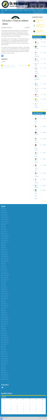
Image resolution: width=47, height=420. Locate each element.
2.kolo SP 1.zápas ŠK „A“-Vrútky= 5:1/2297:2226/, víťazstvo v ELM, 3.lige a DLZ (8, 67)
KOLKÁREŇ (25, 10)
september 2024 (6, 240)
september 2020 (6, 305)
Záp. (41, 39)
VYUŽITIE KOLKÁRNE (40, 10)
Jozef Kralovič (9, 27)
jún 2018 (4, 347)
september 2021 (6, 298)
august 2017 (5, 363)
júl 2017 (4, 365)
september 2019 (6, 323)
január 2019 (5, 335)
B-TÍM (13, 10)
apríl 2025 (4, 228)
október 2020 (5, 303)
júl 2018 (4, 346)
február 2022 (5, 289)
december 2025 (5, 215)
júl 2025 (4, 224)
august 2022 (5, 280)
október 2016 (5, 377)
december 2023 (5, 254)
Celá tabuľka (43, 109)
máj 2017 (4, 368)
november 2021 (5, 295)
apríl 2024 (4, 247)
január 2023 (5, 272)
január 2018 (5, 354)
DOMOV (2, 10)
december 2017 (5, 356)
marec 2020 (5, 312)
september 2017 (6, 361)
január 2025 (5, 233)
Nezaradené (27, 27)
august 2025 (5, 222)
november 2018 (5, 338)
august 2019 (5, 324)
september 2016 (6, 379)
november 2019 (5, 319)
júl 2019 (4, 326)
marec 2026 (5, 210)
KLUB (29, 10)
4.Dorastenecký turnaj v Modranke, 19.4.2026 (40, 31)
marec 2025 (5, 229)
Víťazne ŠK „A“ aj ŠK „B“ (24, 65)
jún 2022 (4, 284)
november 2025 (5, 217)
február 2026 (5, 212)
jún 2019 (4, 328)
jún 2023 (4, 265)
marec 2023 (5, 268)
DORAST (16, 10)
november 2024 (5, 236)
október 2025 (5, 219)
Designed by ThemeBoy (42, 417)
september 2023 (6, 259)
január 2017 (5, 372)
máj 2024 (4, 245)
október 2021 (5, 296)
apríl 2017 (4, 370)
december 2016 (5, 374)
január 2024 (5, 252)
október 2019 (5, 321)
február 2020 (5, 314)
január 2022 (5, 291)
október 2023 (5, 258)
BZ (44, 115)
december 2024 (5, 235)
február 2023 (5, 270)
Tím (35, 39)
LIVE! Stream (33, 10)
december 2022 (5, 273)
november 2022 (5, 275)
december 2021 (5, 293)
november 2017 (5, 358)
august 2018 (5, 344)
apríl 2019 (4, 330)
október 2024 (5, 238)
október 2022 (5, 277)
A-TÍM (10, 10)
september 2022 (6, 279)
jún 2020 (4, 310)
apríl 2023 (4, 266)
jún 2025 (4, 226)
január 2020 (5, 316)
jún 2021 (4, 302)
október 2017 (5, 360)
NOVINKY (6, 10)
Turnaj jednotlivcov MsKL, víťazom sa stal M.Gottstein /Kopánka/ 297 (40, 25)
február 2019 (5, 333)
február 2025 (5, 231)
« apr (2, 413)
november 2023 (5, 256)
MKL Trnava (21, 10)
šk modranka (18, 3)
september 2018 (6, 342)
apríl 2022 (4, 286)
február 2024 (5, 251)
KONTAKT (2, 12)
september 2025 (6, 221)
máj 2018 (4, 349)
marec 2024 (5, 249)
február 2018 (5, 353)
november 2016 (5, 375)
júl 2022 (4, 282)
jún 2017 (4, 367)
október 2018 (5, 340)
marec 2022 (5, 287)
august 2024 (5, 242)
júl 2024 (4, 243)
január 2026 (5, 214)
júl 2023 (4, 263)
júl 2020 (4, 309)
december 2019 (5, 317)
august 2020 (5, 307)
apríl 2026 (4, 208)
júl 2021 (4, 300)
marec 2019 (5, 331)
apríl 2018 (4, 351)
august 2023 (5, 261)
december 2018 (5, 337)
